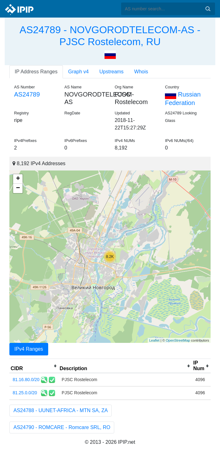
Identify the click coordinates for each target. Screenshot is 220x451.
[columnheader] (34, 366)
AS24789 (27, 94)
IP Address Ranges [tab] (36, 71)
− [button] (18, 188)
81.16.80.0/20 (26, 379)
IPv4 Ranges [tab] (28, 349)
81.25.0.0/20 (25, 392)
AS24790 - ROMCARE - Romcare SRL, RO (61, 427)
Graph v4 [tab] (78, 71)
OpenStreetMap (178, 340)
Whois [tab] (141, 71)
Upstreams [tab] (112, 71)
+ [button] (18, 179)
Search (207, 8)
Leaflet (154, 340)
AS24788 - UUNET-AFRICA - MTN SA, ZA (60, 410)
